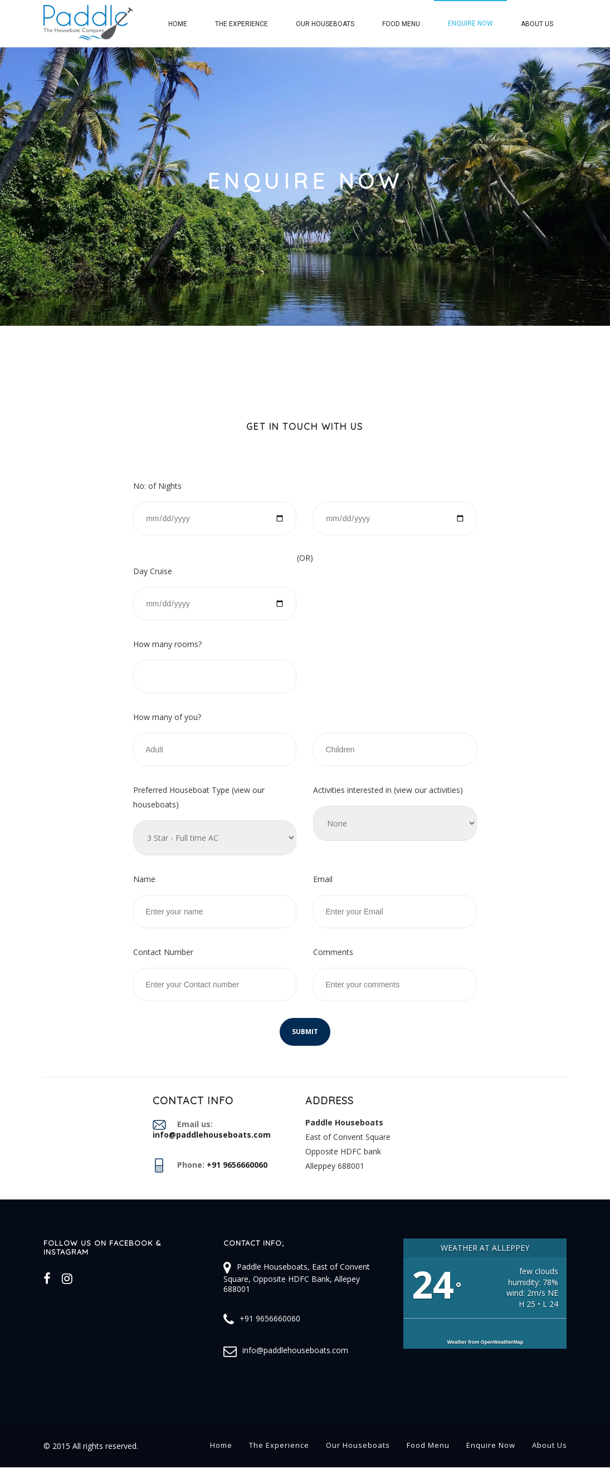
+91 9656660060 (270, 1318)
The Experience (241, 24)
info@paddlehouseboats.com (295, 1350)
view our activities (428, 790)
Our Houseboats (325, 24)
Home (177, 24)
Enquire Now (470, 23)
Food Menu (401, 24)
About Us (537, 24)
